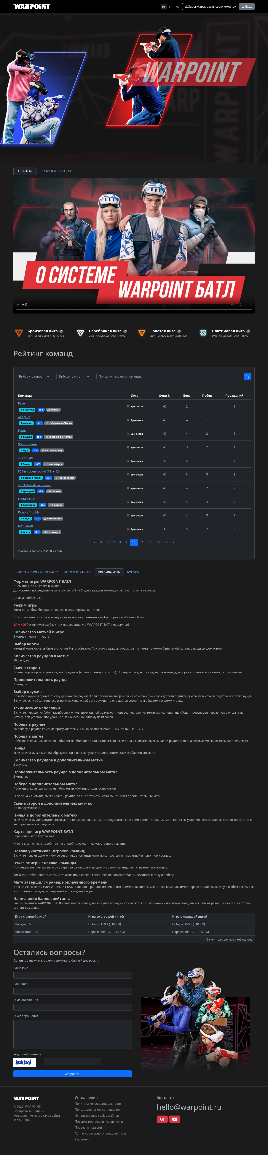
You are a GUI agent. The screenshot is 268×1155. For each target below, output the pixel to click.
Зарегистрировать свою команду (210, 6)
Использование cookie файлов (97, 1115)
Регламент (82, 1139)
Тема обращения (25, 1000)
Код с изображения (27, 1054)
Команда (25, 396)
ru (163, 6)
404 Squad (25, 458)
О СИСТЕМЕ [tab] (25, 171)
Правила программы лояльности (99, 1121)
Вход (247, 6)
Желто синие (27, 444)
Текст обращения (26, 1016)
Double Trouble (28, 512)
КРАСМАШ (25, 526)
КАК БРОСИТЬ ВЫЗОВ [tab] (55, 171)
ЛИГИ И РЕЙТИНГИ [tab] (78, 572)
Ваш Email (20, 984)
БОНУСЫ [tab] (133, 572)
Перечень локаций (88, 1127)
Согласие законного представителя (100, 1133)
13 (158, 542)
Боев (187, 396)
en (170, 6)
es (177, 6)
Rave (21, 403)
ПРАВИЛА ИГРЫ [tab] (109, 572)
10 (133, 542)
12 (149, 542)
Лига (134, 396)
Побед (207, 396)
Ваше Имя (20, 968)
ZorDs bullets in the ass (34, 485)
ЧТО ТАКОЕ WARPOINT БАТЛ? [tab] (37, 572)
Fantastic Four (28, 499)
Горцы (22, 431)
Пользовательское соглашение (97, 1110)
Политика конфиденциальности (98, 1104)
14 (166, 542)
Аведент (24, 417)
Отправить (72, 1074)
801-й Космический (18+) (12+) (39, 471)
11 (141, 542)
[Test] (170, 376)
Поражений (234, 396)
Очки (163, 396)
